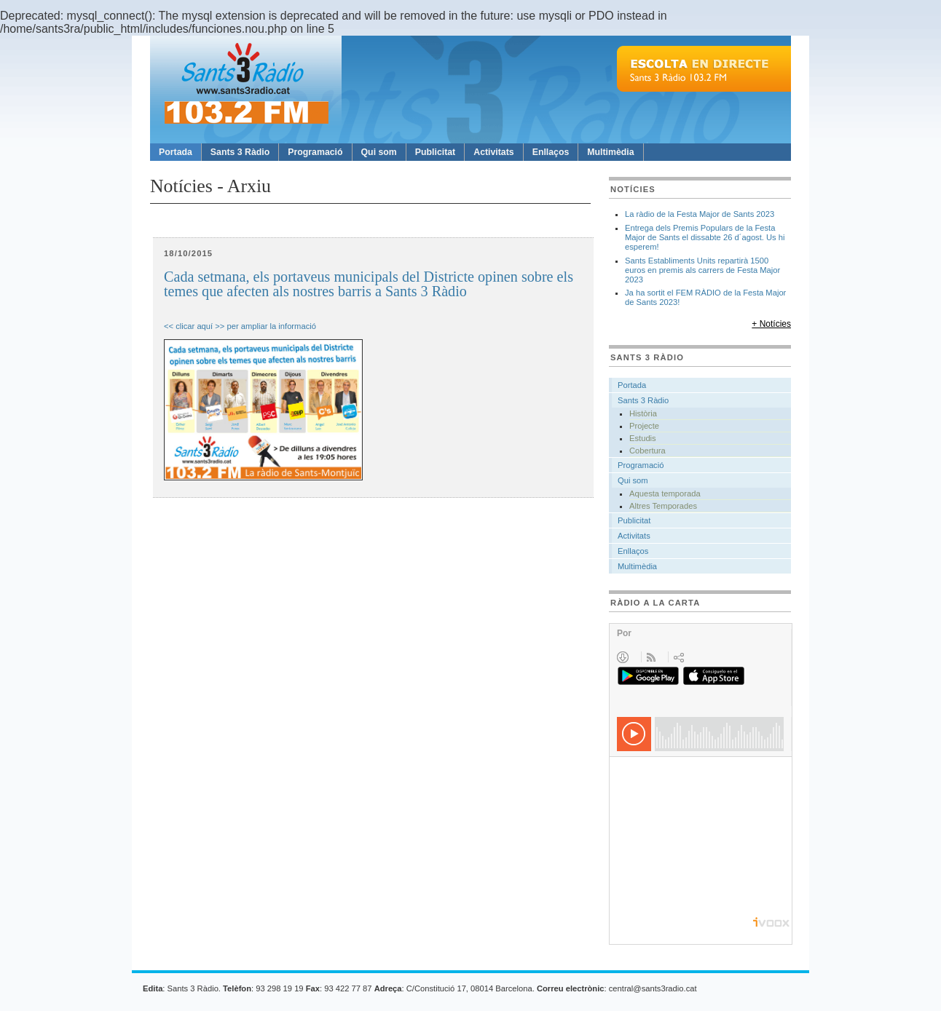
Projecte (644, 425)
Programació (315, 152)
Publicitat (435, 152)
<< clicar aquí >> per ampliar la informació (240, 326)
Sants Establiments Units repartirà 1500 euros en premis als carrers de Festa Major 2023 (702, 270)
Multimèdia (610, 152)
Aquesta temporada (665, 493)
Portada (175, 152)
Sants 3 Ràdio (239, 152)
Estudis (642, 438)
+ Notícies (771, 324)
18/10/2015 (188, 253)
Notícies (632, 189)
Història (643, 413)
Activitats (493, 152)
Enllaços (551, 152)
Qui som (379, 152)
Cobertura (647, 450)
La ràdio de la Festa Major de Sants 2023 (699, 214)
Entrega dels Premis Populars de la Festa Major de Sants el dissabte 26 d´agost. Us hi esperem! (705, 237)
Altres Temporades (663, 505)
